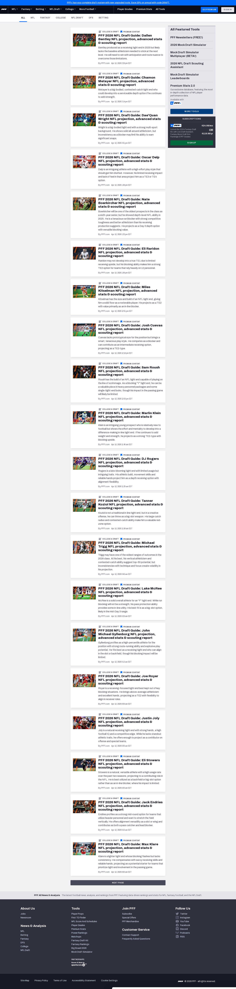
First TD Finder (78, 918)
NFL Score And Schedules (84, 921)
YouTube (184, 921)
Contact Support (130, 935)
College (61, 18)
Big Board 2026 (78, 948)
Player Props (77, 914)
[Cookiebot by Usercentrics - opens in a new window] (19, 983)
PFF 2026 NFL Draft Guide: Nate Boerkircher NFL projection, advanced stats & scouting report (129, 203)
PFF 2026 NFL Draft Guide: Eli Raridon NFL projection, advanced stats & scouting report (128, 252)
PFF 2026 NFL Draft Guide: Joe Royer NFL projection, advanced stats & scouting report (128, 679)
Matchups (76, 937)
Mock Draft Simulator (81, 952)
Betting (103, 18)
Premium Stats (78, 929)
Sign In (228, 10)
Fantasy (45, 18)
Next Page (118, 883)
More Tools (192, 111)
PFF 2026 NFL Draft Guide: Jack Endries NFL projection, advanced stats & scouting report (130, 806)
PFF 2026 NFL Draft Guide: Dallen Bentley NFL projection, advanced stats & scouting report (130, 39)
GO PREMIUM (209, 10)
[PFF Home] (4, 10)
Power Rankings (79, 933)
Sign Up (191, 143)
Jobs (23, 914)
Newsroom (26, 918)
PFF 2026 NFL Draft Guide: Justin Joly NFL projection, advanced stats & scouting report (128, 721)
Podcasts (185, 933)
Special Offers (129, 918)
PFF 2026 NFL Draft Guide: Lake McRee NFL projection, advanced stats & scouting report (130, 592)
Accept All (210, 961)
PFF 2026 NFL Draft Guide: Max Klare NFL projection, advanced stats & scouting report (128, 848)
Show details (47, 983)
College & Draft (110, 31)
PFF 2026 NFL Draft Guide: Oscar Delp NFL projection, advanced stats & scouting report (128, 161)
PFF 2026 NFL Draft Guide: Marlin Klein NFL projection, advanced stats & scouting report (129, 416)
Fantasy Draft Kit (79, 940)
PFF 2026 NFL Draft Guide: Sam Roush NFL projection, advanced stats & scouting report (129, 371)
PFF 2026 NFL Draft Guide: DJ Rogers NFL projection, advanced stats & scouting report (128, 462)
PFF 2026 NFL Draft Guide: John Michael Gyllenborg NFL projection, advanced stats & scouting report (126, 634)
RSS (182, 937)
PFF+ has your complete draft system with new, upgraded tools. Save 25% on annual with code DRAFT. (118, 3)
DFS (91, 18)
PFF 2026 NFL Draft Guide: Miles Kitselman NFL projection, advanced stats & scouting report (127, 290)
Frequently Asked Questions (136, 939)
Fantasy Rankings (80, 944)
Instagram (185, 918)
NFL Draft (77, 18)
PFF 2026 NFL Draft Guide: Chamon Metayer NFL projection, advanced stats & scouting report (126, 81)
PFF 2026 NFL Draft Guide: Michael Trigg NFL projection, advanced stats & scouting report (130, 546)
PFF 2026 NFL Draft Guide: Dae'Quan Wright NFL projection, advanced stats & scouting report (129, 119)
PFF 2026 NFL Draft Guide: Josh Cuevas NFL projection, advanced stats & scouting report (130, 329)
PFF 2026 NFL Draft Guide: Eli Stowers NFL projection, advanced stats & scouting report (129, 763)
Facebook (185, 925)
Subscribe (127, 914)
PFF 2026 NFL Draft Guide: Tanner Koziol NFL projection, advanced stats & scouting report (130, 504)
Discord (184, 929)
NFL (33, 18)
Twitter (183, 914)
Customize (210, 971)
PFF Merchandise (130, 921)
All (24, 17)
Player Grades (78, 925)
